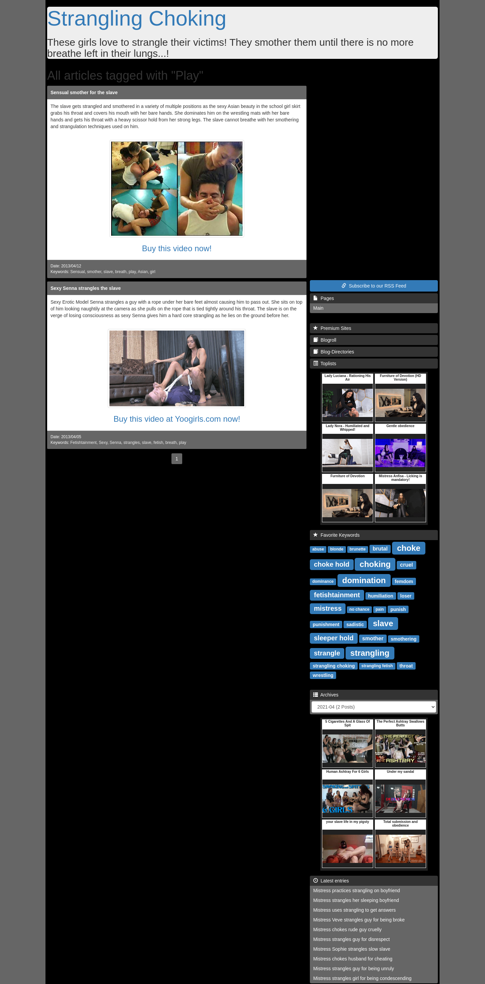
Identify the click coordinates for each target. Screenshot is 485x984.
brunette (358, 549)
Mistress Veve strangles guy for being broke (359, 919)
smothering (403, 638)
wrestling (323, 675)
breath (121, 271)
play (132, 271)
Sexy (103, 442)
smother (94, 271)
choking (375, 563)
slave (108, 271)
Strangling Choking (136, 18)
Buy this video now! (177, 248)
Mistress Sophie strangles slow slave (351, 949)
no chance (359, 609)
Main (318, 308)
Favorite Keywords (336, 535)
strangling (369, 652)
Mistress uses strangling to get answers (354, 910)
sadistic (355, 624)
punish (398, 609)
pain (380, 609)
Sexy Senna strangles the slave (86, 288)
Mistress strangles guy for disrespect (351, 939)
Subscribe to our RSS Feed (374, 286)
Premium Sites (332, 328)
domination (364, 579)
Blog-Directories (333, 351)
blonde (336, 549)
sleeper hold (334, 638)
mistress (328, 608)
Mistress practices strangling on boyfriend (356, 890)
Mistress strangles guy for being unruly (353, 968)
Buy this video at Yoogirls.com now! (177, 418)
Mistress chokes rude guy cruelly (347, 929)
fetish (158, 442)
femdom (404, 581)
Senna (115, 442)
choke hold (332, 564)
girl (152, 271)
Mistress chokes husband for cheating (352, 958)
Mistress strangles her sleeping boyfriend (356, 900)
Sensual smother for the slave (84, 92)
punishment (326, 624)
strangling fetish (377, 666)
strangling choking (334, 665)
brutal (380, 549)
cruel (406, 565)
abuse (318, 549)
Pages (323, 298)
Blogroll (324, 340)
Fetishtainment (83, 442)
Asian (143, 271)
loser (405, 595)
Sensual (77, 271)
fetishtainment (337, 595)
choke (408, 547)
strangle (327, 653)
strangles (132, 442)
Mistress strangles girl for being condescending (362, 978)
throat (406, 665)
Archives (325, 694)
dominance (322, 581)
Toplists (324, 363)
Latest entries (331, 880)
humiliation (380, 595)
